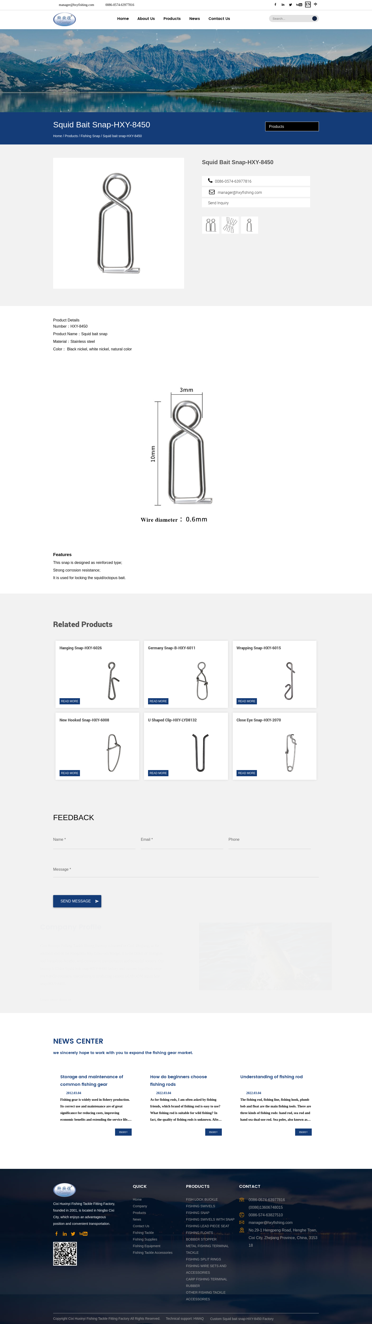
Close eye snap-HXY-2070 (259, 719)
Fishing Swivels (200, 1206)
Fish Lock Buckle (202, 1199)
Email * (147, 839)
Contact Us (219, 19)
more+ (123, 1132)
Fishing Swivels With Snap (210, 1219)
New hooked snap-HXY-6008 (84, 719)
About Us (146, 19)
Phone (233, 839)
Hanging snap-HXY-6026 (81, 647)
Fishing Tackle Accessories (152, 1252)
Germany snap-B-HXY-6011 (171, 647)
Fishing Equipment (146, 1246)
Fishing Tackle (143, 1233)
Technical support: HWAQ (185, 1318)
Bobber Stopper (201, 1239)
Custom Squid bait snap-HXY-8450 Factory (242, 1319)
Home (123, 19)
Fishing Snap (90, 136)
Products (172, 19)
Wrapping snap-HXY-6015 (259, 647)
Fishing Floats (199, 1233)
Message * (62, 869)
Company (140, 1206)
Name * (59, 839)
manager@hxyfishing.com (76, 5)
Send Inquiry (218, 202)
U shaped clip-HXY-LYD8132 (172, 719)
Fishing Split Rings (203, 1259)
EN (308, 4)
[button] (303, 612)
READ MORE (69, 701)
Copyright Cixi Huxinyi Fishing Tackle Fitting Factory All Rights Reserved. (106, 1318)
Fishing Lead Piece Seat (207, 1226)
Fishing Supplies (145, 1239)
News (194, 19)
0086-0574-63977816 (119, 5)
